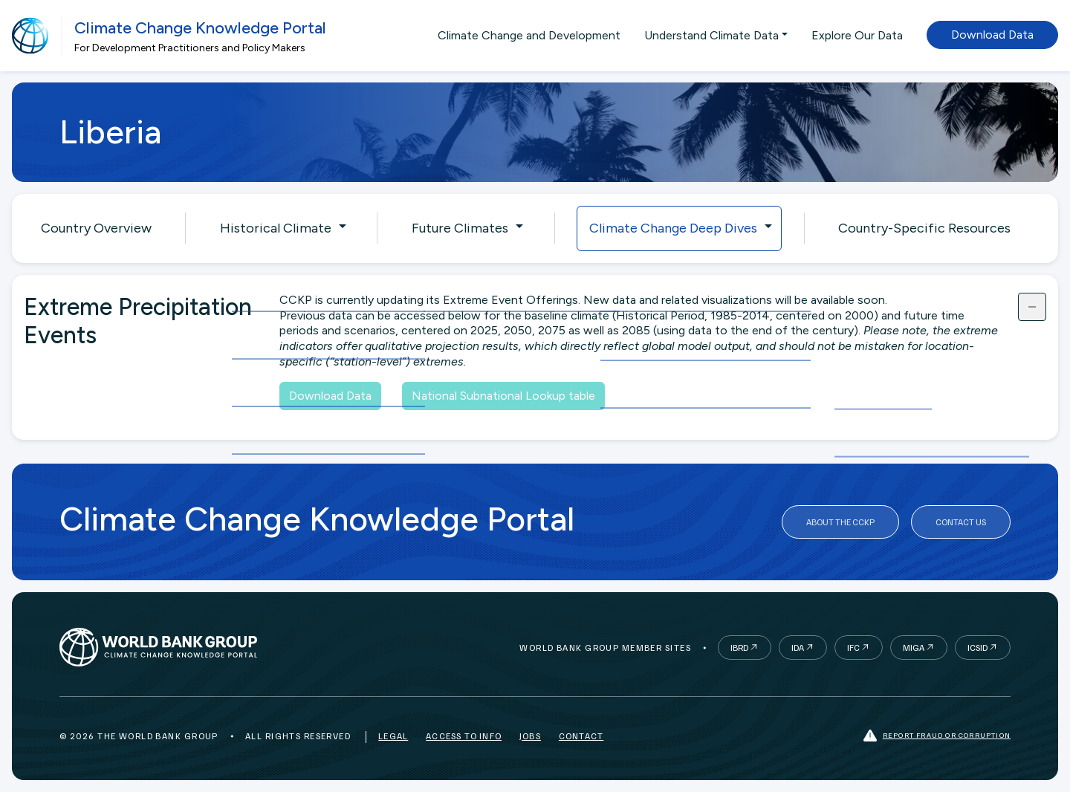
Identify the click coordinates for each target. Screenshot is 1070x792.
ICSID (977, 647)
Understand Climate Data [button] (711, 35)
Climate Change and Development (529, 35)
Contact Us (961, 522)
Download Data (992, 34)
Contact (581, 735)
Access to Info (464, 735)
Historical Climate (275, 228)
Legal (393, 735)
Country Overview (96, 228)
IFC (853, 647)
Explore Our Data (857, 35)
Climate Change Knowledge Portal (200, 28)
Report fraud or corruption (937, 736)
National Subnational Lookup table (503, 396)
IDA (797, 647)
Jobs (530, 735)
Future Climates (460, 228)
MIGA (913, 647)
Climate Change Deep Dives (673, 228)
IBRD (739, 647)
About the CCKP (840, 522)
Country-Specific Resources (924, 228)
